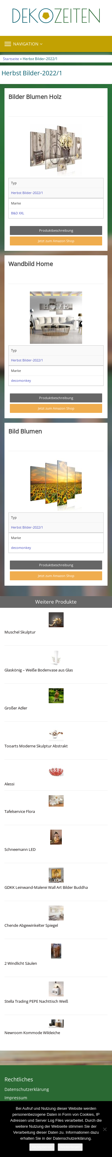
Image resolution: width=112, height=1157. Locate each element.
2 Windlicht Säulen (20, 963)
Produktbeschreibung (56, 230)
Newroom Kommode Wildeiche (32, 1032)
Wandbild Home (30, 264)
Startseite (11, 58)
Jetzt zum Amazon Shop (56, 241)
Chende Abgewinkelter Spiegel (31, 925)
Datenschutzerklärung (26, 1089)
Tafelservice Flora (19, 811)
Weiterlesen (70, 1147)
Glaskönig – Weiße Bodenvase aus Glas (38, 670)
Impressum (15, 1097)
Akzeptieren (42, 1147)
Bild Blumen (25, 431)
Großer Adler (15, 708)
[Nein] (105, 1129)
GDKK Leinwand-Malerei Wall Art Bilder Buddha (46, 887)
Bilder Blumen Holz (34, 96)
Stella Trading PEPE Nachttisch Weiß (36, 1001)
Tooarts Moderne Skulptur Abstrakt (36, 746)
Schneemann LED (20, 849)
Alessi (9, 784)
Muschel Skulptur (20, 632)
